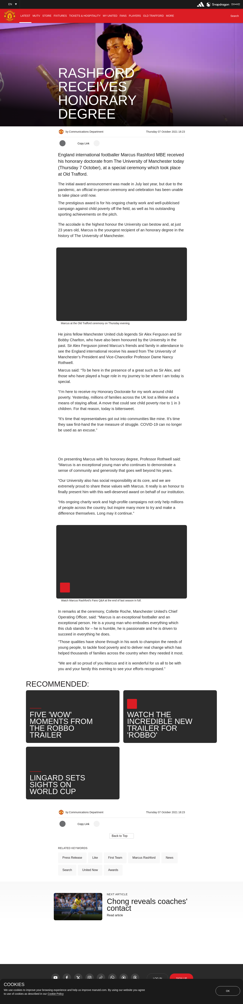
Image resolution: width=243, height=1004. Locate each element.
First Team (115, 857)
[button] (10, 4)
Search (67, 870)
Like (95, 857)
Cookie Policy (56, 993)
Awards (113, 870)
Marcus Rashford (143, 857)
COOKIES (14, 984)
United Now (90, 870)
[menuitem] (25, 16)
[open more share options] (97, 143)
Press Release (72, 857)
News (169, 857)
